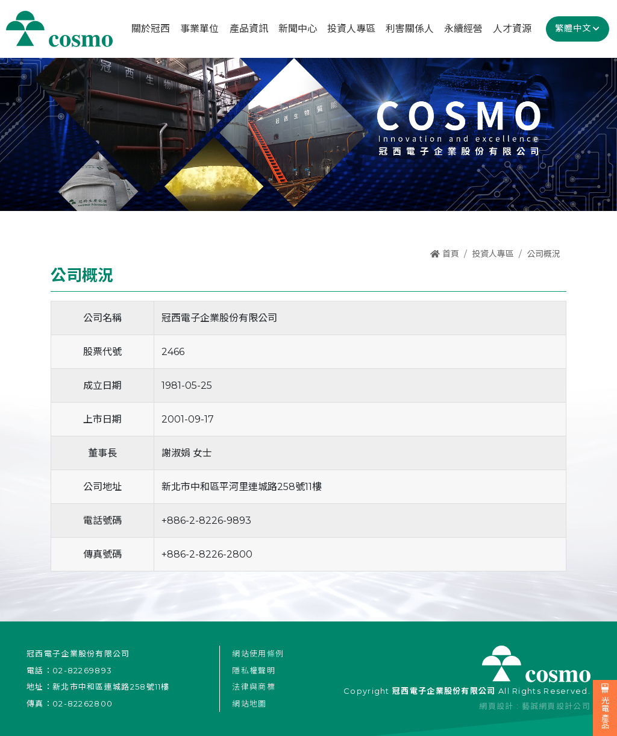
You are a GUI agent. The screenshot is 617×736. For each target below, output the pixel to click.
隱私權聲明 (253, 670)
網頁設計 (496, 706)
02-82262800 (82, 703)
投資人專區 (493, 253)
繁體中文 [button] (573, 28)
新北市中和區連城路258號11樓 (111, 686)
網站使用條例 (258, 653)
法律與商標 (253, 686)
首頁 (444, 253)
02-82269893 (82, 670)
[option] (308, 134)
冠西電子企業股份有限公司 (59, 29)
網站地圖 (249, 703)
